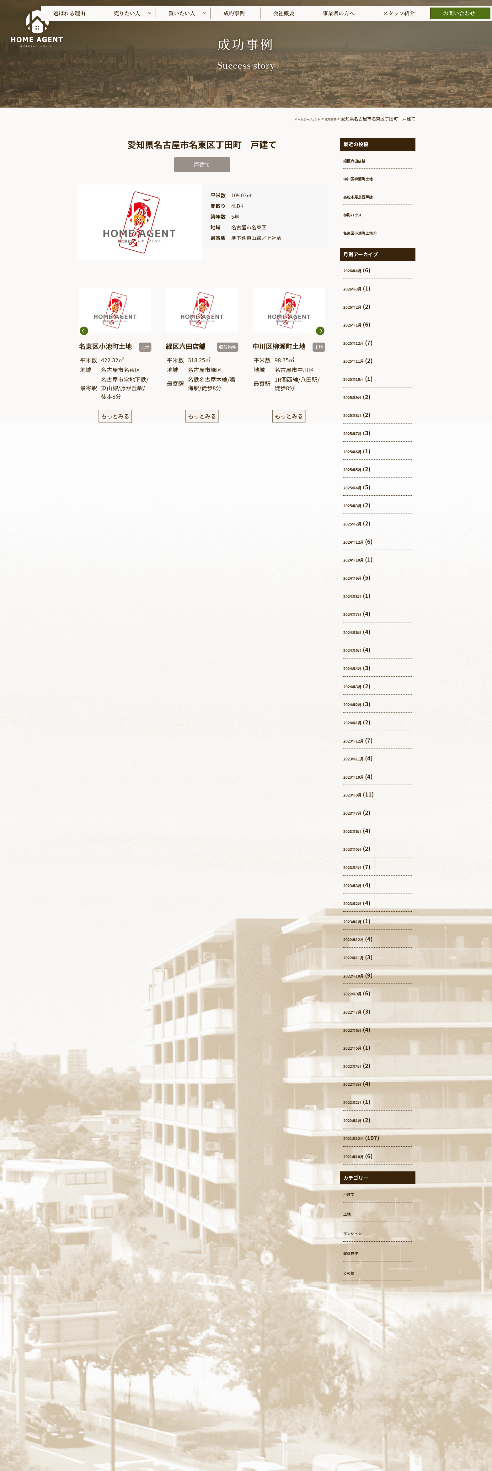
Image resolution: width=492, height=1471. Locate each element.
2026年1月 (357, 324)
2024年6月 (357, 631)
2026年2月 (357, 306)
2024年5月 (357, 649)
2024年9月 (357, 577)
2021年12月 (359, 1137)
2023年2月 (357, 902)
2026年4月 (357, 270)
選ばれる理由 (69, 13)
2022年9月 (357, 993)
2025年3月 (357, 505)
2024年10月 (359, 559)
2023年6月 (357, 830)
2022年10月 (359, 975)
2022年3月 (357, 1083)
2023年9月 (357, 794)
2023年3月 (357, 885)
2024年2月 (357, 704)
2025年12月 (359, 342)
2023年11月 (359, 758)
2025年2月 (357, 523)
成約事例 (234, 13)
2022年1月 (357, 1120)
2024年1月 (357, 722)
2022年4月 (357, 1065)
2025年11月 (359, 360)
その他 (351, 1272)
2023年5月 (357, 848)
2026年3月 (357, 288)
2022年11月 (359, 957)
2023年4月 (357, 866)
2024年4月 (357, 668)
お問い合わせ (459, 13)
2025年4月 (357, 487)
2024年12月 (359, 541)
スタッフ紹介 (399, 13)
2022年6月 (357, 1029)
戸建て (351, 1193)
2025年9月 (357, 396)
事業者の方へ (339, 13)
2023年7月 (357, 812)
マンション (357, 1232)
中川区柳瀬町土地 (365, 178)
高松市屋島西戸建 (365, 196)
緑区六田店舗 (360, 160)
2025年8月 (357, 414)
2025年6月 (357, 451)
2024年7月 (357, 613)
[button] (320, 348)
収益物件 (354, 1252)
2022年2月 (357, 1101)
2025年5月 (357, 469)
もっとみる (115, 417)
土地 (349, 1213)
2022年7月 (357, 1011)
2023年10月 (359, 776)
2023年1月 (357, 921)
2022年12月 (359, 939)
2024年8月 (357, 595)
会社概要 (283, 13)
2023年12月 (359, 740)
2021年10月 (359, 1156)
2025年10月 (359, 378)
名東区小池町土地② (368, 232)
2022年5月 (357, 1047)
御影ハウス (357, 214)
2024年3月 (357, 686)
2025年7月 (357, 433)
